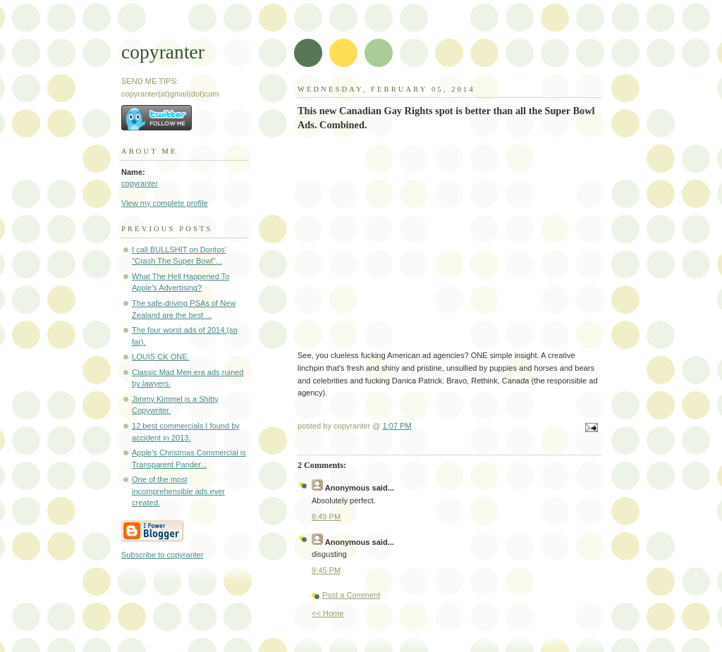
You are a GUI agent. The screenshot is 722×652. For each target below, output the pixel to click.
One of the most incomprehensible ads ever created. (178, 491)
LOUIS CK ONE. (161, 356)
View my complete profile (164, 203)
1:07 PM (397, 426)
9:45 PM (326, 570)
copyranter (162, 52)
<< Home (327, 613)
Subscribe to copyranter (162, 554)
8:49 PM (326, 516)
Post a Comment (351, 595)
